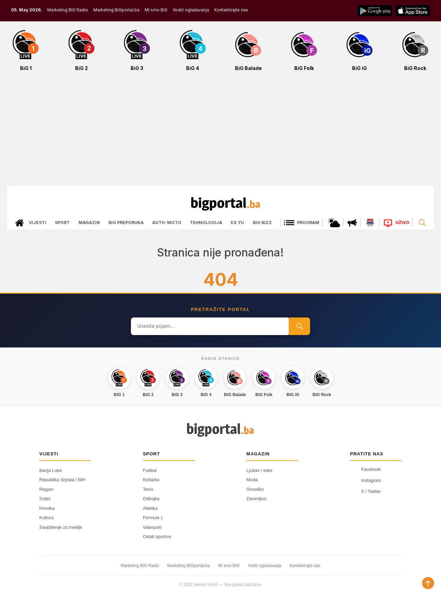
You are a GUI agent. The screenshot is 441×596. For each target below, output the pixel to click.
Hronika (47, 508)
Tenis (148, 489)
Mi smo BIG (229, 565)
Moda (252, 479)
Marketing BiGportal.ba (116, 9)
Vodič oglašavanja (191, 9)
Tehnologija (206, 222)
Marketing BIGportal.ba (188, 565)
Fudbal (150, 470)
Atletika (150, 508)
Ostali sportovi (157, 536)
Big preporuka (126, 222)
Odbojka (151, 498)
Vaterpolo (152, 527)
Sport (62, 222)
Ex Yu (237, 222)
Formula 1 (153, 517)
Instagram (365, 480)
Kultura (46, 517)
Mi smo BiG (156, 9)
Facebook (365, 469)
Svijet (44, 498)
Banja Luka (50, 470)
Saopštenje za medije (60, 527)
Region (46, 489)
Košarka (151, 479)
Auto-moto (166, 222)
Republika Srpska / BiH (62, 479)
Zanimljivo (256, 498)
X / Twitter (365, 491)
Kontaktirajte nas (231, 9)
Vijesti (37, 222)
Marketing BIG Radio (67, 9)
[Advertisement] (220, 132)
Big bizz (262, 222)
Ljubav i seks (259, 470)
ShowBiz (255, 489)
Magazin (89, 222)
